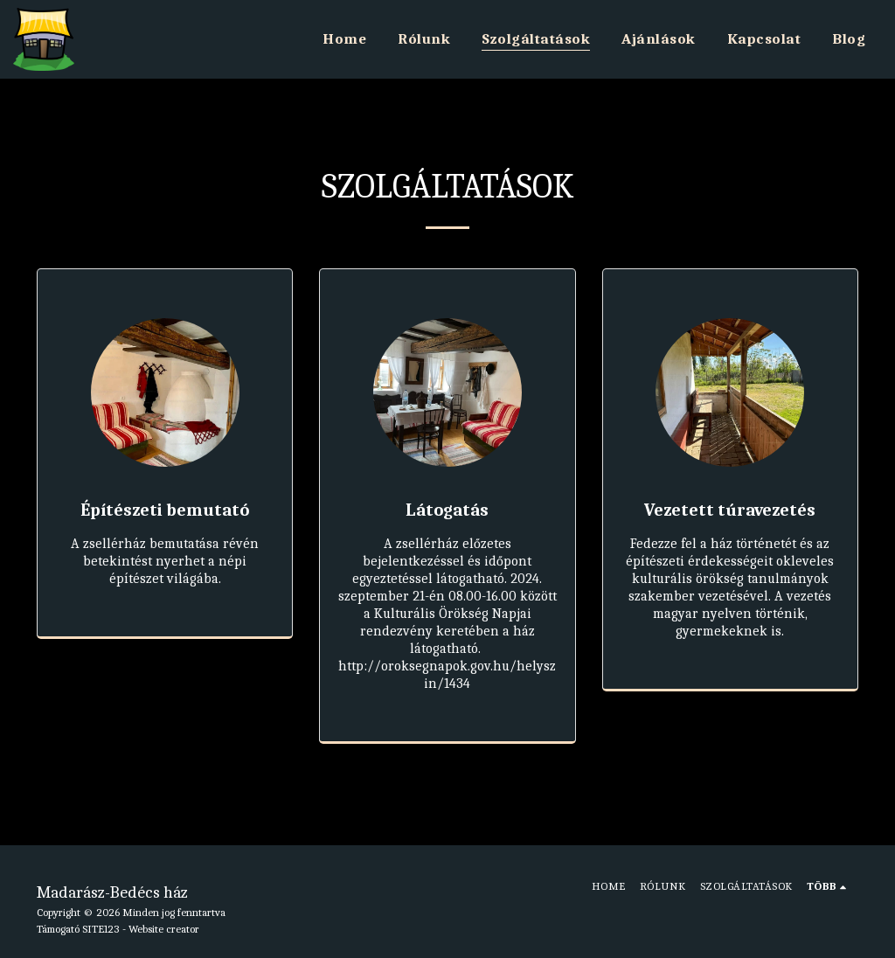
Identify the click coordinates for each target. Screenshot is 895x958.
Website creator (163, 928)
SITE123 (101, 928)
